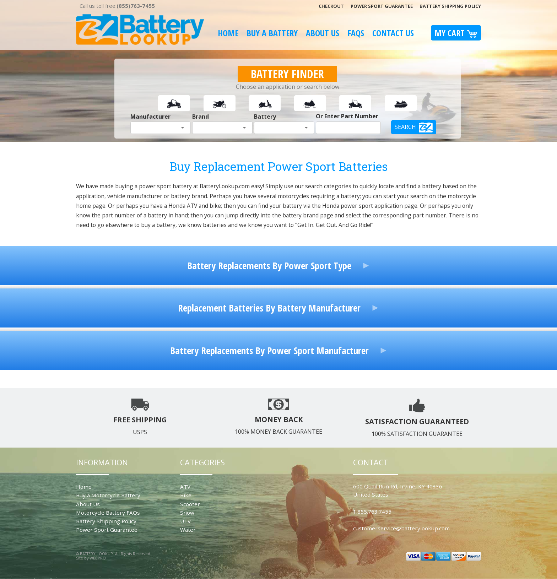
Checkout (331, 6)
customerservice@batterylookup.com (401, 528)
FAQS (355, 33)
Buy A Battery (272, 33)
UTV (185, 521)
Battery (265, 116)
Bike (185, 495)
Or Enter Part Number (347, 116)
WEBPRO (98, 558)
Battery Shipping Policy (450, 6)
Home (228, 33)
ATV (185, 486)
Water (188, 529)
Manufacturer (150, 116)
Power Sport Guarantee (382, 6)
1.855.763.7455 (372, 511)
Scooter (190, 504)
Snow (187, 512)
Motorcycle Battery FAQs (108, 512)
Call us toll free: (117, 5)
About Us (322, 33)
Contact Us (393, 33)
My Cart (455, 33)
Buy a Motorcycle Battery (108, 495)
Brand (200, 116)
